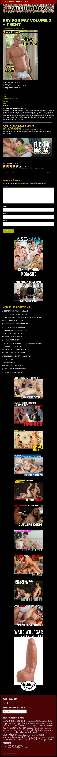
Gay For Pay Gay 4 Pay (16, 168)
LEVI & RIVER (8, 359)
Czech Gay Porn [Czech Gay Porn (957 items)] (18, 727)
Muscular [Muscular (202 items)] (20, 735)
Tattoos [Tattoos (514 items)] (6, 739)
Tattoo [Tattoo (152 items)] (52, 737)
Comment (6, 186)
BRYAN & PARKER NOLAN (13, 346)
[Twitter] (4, 703)
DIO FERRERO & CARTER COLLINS (16, 324)
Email (4, 213)
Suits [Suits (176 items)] (43, 737)
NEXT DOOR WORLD (12, 128)
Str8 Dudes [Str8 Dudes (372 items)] (37, 737)
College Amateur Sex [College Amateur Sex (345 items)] (21, 726)
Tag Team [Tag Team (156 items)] (47, 737)
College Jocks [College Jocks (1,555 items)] (38, 725)
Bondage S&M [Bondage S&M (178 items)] (44, 723)
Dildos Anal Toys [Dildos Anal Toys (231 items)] (8, 730)
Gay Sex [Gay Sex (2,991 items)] (37, 730)
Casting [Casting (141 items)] (11, 726)
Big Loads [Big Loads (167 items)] (32, 723)
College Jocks (7, 168)
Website (5, 220)
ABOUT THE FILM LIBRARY (14, 746)
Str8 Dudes (41, 168)
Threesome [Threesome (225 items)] (12, 740)
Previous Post (9, 172)
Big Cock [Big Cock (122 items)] (33, 721)
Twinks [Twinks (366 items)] (19, 740)
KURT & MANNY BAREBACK (13, 372)
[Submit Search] (4, 711)
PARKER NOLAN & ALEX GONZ (14, 327)
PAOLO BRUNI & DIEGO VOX (14, 320)
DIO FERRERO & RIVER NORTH (15, 349)
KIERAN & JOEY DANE (11, 340)
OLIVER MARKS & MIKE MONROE (15, 337)
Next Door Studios (15, 28)
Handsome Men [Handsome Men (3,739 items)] (25, 732)
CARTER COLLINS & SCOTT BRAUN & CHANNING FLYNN (23, 343)
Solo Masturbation (34, 168)
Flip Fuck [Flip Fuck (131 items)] (20, 730)
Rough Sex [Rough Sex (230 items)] (35, 735)
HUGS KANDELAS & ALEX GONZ (15, 353)
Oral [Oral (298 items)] (24, 735)
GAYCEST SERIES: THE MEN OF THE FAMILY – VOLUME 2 (24, 317)
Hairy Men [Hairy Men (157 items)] (46, 730)
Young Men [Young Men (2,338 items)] (45, 739)
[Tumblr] (7, 703)
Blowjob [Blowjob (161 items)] (37, 723)
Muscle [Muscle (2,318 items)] (12, 734)
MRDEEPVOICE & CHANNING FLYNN (16, 330)
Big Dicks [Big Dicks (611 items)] (48, 721)
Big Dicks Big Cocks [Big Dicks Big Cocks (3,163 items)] (16, 723)
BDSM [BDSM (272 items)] (28, 721)
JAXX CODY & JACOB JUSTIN (14, 333)
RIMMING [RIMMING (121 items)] (28, 735)
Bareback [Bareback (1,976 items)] (20, 720)
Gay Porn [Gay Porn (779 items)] (27, 730)
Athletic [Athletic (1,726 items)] (10, 720)
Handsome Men (25, 168)
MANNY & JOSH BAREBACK (13, 366)
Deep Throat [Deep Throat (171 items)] (47, 728)
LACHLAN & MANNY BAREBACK (15, 369)
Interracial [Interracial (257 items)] (39, 733)
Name (4, 206)
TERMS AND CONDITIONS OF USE (16, 748)
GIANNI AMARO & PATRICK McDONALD (17, 356)
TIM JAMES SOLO (10, 362)
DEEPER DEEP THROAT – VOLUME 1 (16, 314)
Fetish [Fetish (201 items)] (15, 730)
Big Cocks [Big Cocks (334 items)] (40, 721)
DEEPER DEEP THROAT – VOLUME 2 (16, 311)
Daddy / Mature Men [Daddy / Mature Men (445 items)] (35, 728)
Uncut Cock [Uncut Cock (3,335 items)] (29, 739)
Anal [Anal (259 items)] (4, 721)
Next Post (49, 172)
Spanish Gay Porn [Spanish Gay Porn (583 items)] (24, 737)
